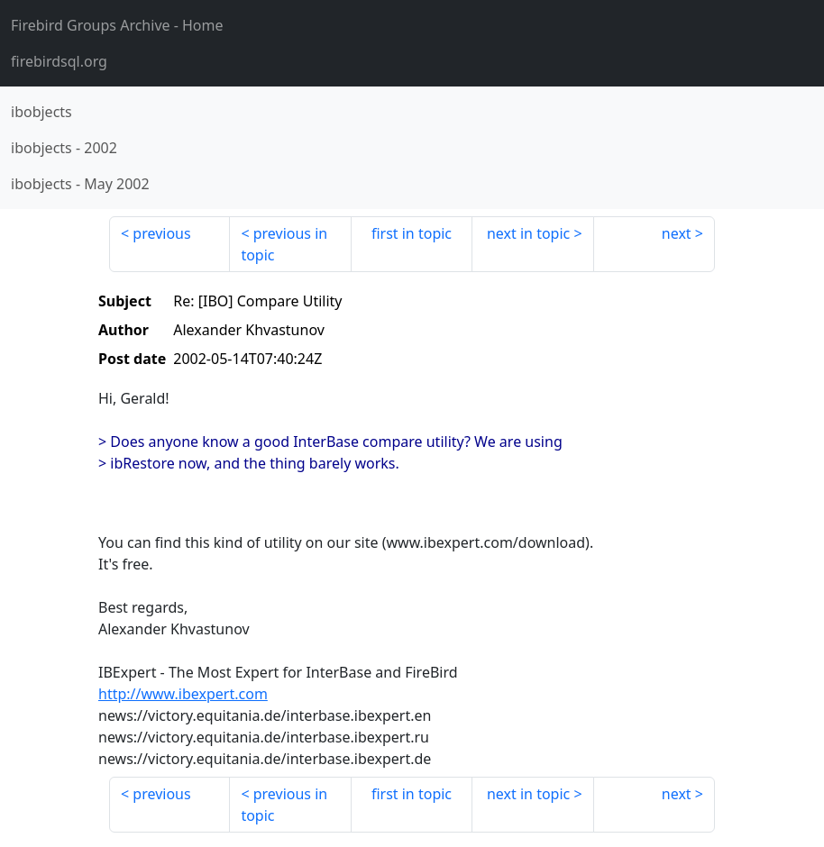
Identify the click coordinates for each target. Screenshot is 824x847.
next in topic (528, 233)
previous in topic (284, 244)
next (676, 233)
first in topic (411, 233)
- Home (117, 25)
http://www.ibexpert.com (183, 694)
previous (161, 233)
